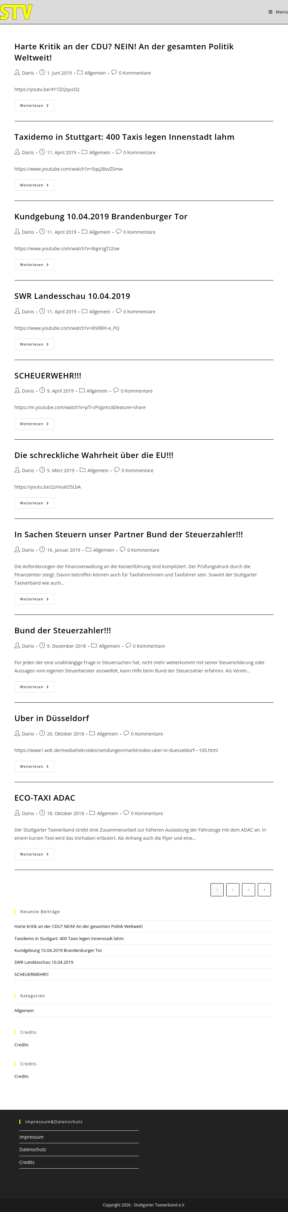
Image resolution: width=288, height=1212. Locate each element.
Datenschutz (32, 1149)
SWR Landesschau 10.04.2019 (72, 295)
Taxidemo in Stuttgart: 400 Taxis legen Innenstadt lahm (124, 136)
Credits (21, 1045)
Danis (28, 73)
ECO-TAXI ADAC (44, 797)
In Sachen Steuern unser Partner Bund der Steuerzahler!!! (128, 534)
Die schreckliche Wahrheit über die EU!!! (94, 454)
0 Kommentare (135, 73)
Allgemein (95, 73)
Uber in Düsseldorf (51, 718)
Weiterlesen (37, 106)
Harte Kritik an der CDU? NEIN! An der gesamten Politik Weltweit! (78, 926)
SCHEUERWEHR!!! (47, 375)
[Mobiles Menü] (278, 12)
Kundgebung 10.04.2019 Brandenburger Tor (101, 216)
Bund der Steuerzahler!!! (62, 630)
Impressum (31, 1137)
